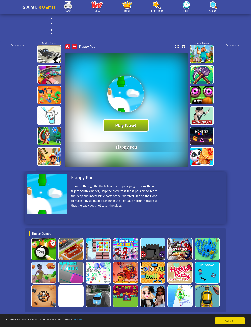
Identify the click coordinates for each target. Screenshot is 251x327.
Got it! (229, 321)
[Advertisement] (127, 26)
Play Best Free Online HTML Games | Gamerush (38, 7)
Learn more (125, 321)
